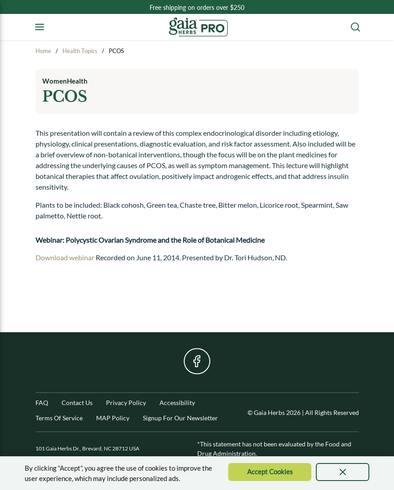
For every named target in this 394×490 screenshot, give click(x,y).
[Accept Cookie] (269, 472)
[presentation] (343, 472)
